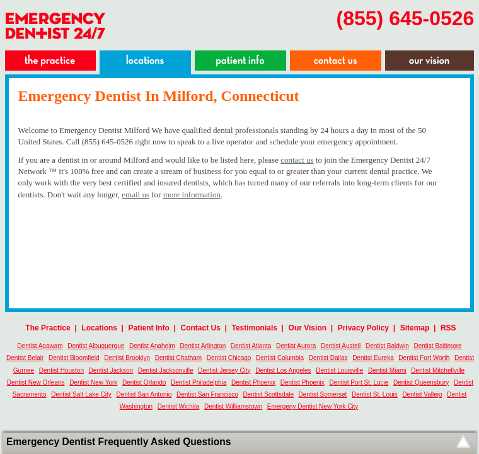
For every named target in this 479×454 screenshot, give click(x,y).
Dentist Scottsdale (268, 394)
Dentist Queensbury (421, 382)
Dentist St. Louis (375, 394)
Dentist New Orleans (36, 382)
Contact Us (201, 327)
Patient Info (149, 327)
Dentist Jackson (111, 370)
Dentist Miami (387, 370)
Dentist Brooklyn (127, 357)
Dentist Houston (61, 370)
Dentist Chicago (229, 357)
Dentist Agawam (39, 345)
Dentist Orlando (144, 382)
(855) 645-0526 (406, 18)
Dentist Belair (24, 357)
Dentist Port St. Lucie (358, 382)
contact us (296, 160)
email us (135, 194)
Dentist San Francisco (207, 394)
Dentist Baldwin (387, 345)
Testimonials (254, 327)
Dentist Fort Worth (423, 357)
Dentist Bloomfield (74, 357)
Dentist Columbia (280, 357)
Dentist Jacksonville (165, 370)
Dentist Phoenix (253, 382)
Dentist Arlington (203, 345)
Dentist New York (93, 382)
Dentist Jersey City (224, 370)
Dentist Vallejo (422, 394)
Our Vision (307, 327)
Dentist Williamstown (233, 406)
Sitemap (415, 327)
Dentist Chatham (178, 357)
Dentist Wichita (179, 406)
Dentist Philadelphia (198, 382)
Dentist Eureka (373, 357)
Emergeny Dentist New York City (313, 406)
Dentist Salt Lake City (81, 394)
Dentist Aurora (296, 345)
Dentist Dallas (328, 357)
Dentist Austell (341, 345)
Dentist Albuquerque (95, 345)
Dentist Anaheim (152, 345)
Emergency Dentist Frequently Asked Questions (118, 441)
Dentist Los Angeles (283, 370)
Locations (99, 327)
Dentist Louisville (339, 370)
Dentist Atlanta (251, 345)
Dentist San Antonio (143, 394)
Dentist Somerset (323, 394)
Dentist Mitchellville (438, 370)
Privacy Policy (363, 327)
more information (192, 194)
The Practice (47, 327)
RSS (448, 327)
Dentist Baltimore (438, 345)
